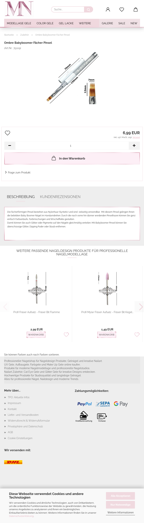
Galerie (107, 23)
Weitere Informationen (120, 512)
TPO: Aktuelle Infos (19, 397)
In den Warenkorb (68, 158)
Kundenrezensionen (60, 197)
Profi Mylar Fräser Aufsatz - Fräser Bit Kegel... (107, 312)
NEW (134, 23)
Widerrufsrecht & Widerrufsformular (29, 420)
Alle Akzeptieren (120, 495)
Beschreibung (21, 197)
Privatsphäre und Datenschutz (25, 426)
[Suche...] (88, 9)
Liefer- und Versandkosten (23, 414)
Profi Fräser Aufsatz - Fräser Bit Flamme (36, 312)
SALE (121, 23)
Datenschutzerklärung (21, 516)
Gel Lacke (66, 23)
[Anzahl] (72, 146)
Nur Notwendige (120, 504)
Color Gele (45, 23)
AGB (10, 432)
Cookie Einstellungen (20, 438)
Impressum (14, 403)
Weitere (85, 23)
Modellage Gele (19, 23)
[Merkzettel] (122, 9)
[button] (108, 9)
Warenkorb (36, 334)
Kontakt (12, 409)
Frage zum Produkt (19, 172)
